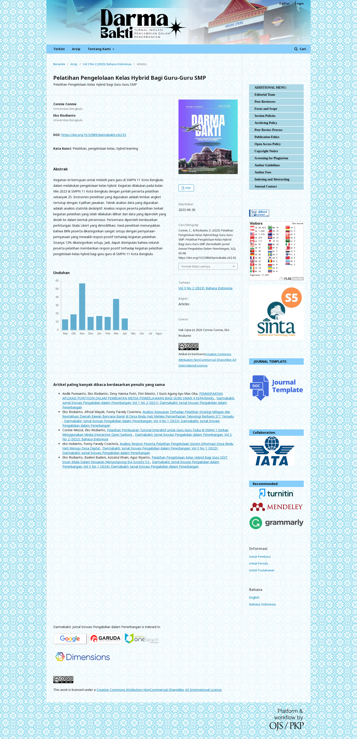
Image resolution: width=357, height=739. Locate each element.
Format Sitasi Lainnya (196, 266)
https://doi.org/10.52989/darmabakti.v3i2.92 (93, 135)
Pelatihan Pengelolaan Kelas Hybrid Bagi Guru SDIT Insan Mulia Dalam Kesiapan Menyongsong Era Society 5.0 (145, 459)
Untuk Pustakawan (262, 570)
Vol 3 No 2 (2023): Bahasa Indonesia (107, 64)
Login (299, 3)
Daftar (284, 3)
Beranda (59, 64)
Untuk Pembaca (259, 556)
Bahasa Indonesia (262, 604)
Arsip (76, 49)
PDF (188, 188)
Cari (302, 49)
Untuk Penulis (258, 563)
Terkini (59, 49)
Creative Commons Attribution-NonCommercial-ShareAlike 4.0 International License (207, 359)
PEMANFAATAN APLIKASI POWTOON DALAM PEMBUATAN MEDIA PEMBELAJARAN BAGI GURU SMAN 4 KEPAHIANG (142, 395)
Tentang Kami (100, 49)
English (254, 597)
